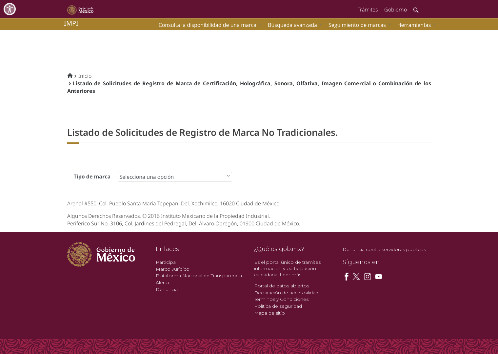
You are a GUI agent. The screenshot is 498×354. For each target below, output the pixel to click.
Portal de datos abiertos (281, 286)
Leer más (290, 275)
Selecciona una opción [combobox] (147, 176)
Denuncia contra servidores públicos (384, 249)
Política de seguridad (278, 306)
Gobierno (395, 9)
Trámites (368, 9)
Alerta (162, 282)
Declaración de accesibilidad (286, 293)
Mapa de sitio (269, 313)
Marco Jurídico (172, 269)
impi (71, 23)
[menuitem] (415, 25)
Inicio (84, 75)
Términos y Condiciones (281, 299)
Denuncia (167, 289)
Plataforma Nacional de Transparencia (199, 276)
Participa (166, 262)
